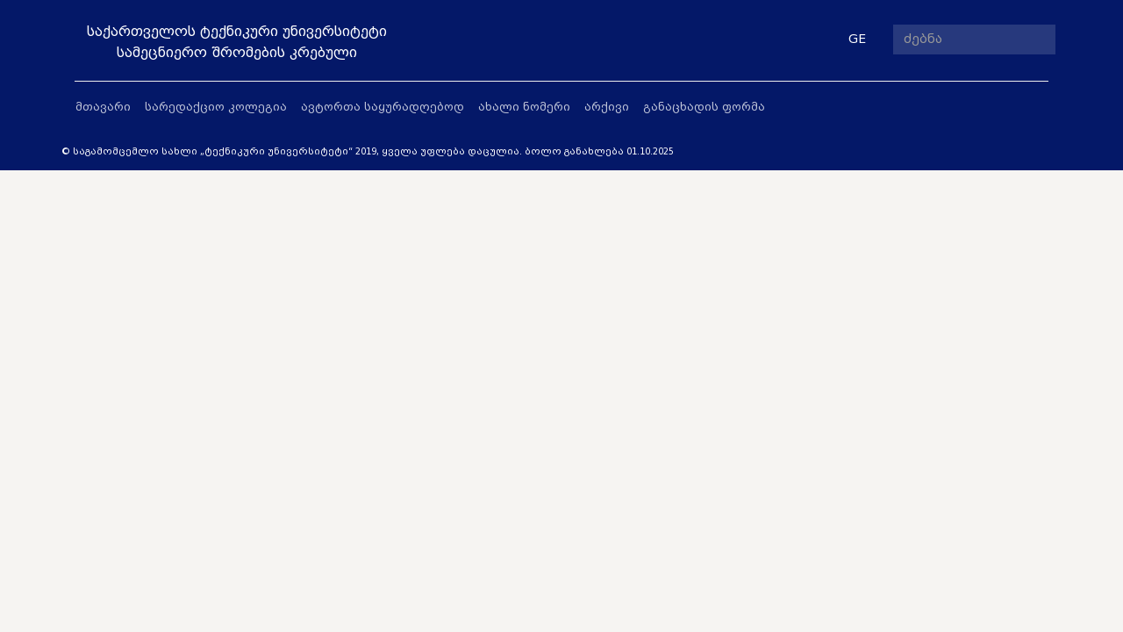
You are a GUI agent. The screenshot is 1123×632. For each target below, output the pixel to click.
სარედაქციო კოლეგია (216, 106)
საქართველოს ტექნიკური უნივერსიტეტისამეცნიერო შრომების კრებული (237, 42)
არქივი (606, 106)
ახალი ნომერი (524, 106)
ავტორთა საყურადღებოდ (382, 106)
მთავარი (103, 106)
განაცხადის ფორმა (704, 106)
